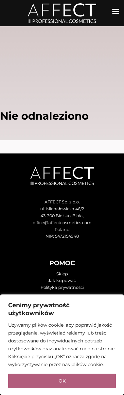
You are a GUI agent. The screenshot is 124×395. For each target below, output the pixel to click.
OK (62, 381)
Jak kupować (62, 280)
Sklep (62, 273)
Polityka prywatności (62, 287)
